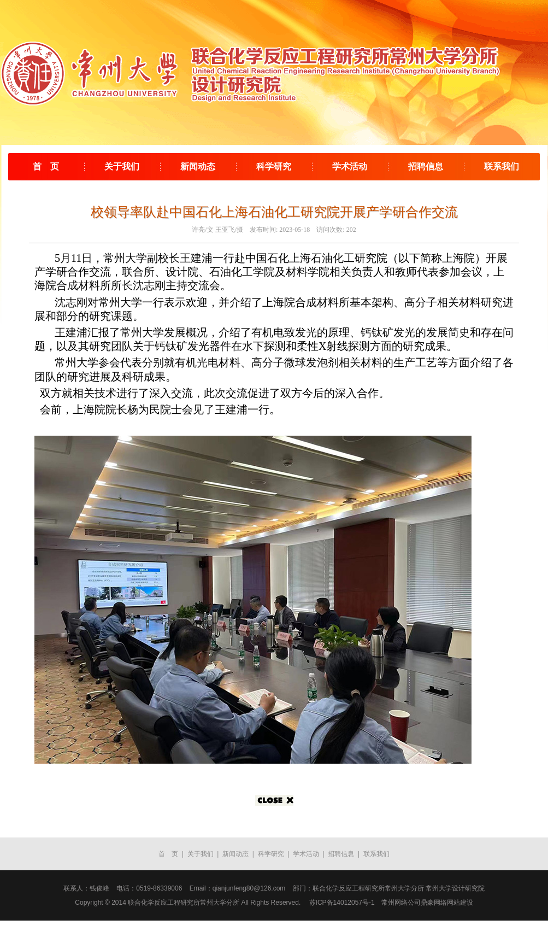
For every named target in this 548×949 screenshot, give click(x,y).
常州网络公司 (401, 902)
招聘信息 (425, 166)
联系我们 (501, 166)
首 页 (46, 166)
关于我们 (121, 166)
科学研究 (273, 166)
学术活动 (349, 166)
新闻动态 (197, 166)
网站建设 (460, 902)
